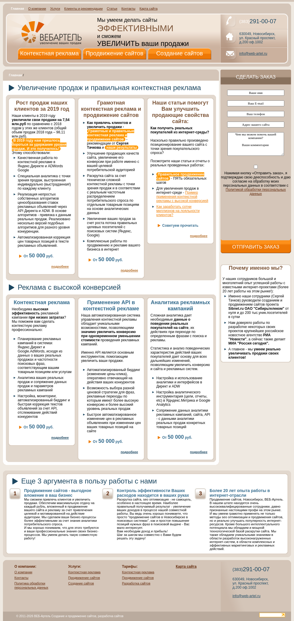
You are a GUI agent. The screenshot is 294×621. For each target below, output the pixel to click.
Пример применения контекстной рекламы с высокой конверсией (182, 197)
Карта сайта (148, 8)
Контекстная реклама (49, 53)
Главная (17, 8)
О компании (37, 8)
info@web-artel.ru (253, 54)
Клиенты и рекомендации (83, 8)
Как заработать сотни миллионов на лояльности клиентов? (178, 211)
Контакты (128, 8)
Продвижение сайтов (114, 53)
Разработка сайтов (136, 583)
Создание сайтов (179, 53)
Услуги (55, 8)
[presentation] (256, 217)
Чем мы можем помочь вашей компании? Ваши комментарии (255, 144)
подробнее (60, 266)
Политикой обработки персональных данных (256, 192)
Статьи (112, 8)
